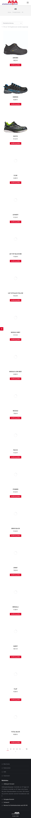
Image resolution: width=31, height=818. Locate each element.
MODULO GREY (15, 332)
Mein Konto (7, 764)
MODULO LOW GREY (15, 371)
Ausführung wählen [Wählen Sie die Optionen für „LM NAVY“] (15, 221)
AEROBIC (15, 58)
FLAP (15, 689)
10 (26, 749)
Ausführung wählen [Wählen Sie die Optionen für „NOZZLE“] (15, 418)
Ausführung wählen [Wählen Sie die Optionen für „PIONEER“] (15, 496)
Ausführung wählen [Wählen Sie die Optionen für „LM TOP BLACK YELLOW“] (15, 300)
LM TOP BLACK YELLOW (15, 293)
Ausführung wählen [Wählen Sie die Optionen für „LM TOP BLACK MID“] (15, 261)
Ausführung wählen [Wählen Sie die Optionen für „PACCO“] (15, 457)
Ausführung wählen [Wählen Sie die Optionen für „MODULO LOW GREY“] (15, 378)
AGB (5, 772)
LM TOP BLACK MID (15, 254)
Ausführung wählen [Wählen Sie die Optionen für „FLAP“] (15, 699)
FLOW (15, 175)
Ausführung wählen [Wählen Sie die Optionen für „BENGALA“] (15, 614)
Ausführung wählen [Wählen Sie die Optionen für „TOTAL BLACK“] (15, 742)
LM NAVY (15, 214)
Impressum (7, 776)
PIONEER (15, 489)
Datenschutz (7, 768)
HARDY (15, 646)
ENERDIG (15, 97)
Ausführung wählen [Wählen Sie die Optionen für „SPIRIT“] (15, 575)
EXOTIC (15, 136)
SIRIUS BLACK (15, 528)
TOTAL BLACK (15, 732)
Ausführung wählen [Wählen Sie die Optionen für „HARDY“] (15, 657)
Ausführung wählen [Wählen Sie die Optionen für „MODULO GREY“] (15, 339)
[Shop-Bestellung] (12, 23)
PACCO (15, 450)
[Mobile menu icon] (27, 2)
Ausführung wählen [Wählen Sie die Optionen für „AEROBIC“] (15, 65)
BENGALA (16, 607)
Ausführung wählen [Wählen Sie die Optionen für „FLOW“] (15, 182)
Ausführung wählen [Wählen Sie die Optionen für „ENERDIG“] (15, 104)
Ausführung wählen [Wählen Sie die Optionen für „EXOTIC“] (15, 143)
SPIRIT (15, 568)
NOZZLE (15, 411)
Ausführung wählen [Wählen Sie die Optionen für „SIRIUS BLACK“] (15, 535)
